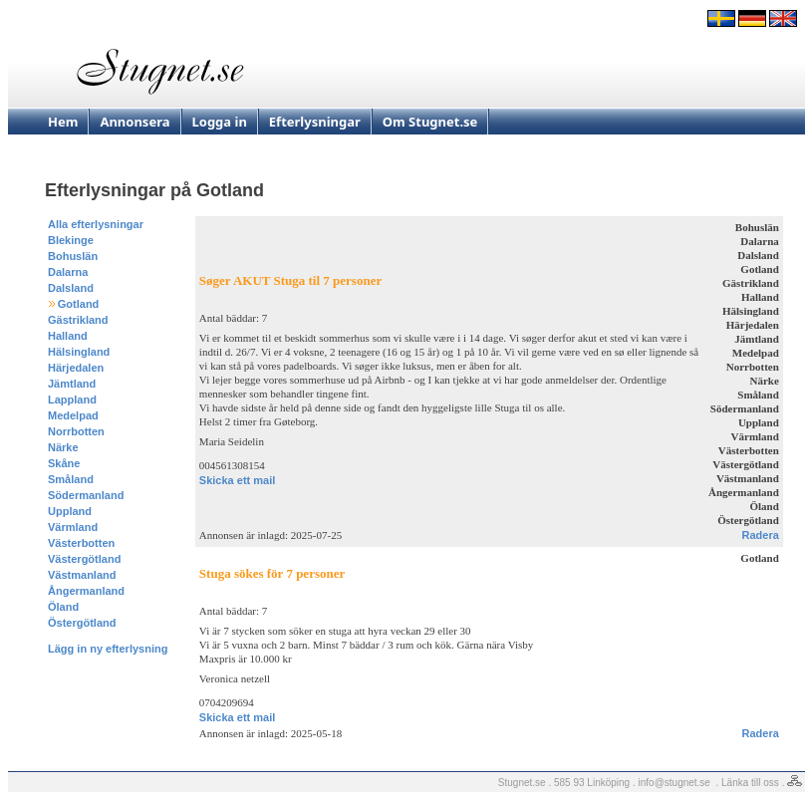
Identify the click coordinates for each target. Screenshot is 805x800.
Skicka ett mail (237, 480)
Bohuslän (73, 256)
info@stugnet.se (674, 782)
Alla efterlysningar (95, 224)
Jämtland (72, 384)
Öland (63, 607)
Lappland (72, 399)
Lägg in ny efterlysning (107, 649)
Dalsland (71, 288)
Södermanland (86, 495)
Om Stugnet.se (430, 122)
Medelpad (73, 415)
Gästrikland (78, 320)
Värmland (73, 527)
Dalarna (68, 272)
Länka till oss (750, 782)
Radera (760, 535)
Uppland (70, 511)
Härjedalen (76, 368)
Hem (63, 122)
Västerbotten (81, 543)
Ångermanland (86, 591)
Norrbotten (76, 431)
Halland (68, 336)
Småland (71, 479)
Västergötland (84, 559)
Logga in (219, 122)
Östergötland (82, 623)
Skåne (64, 463)
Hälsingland (79, 352)
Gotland (79, 304)
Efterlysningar (315, 122)
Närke (63, 447)
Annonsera (134, 122)
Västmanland (82, 575)
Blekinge (71, 240)
